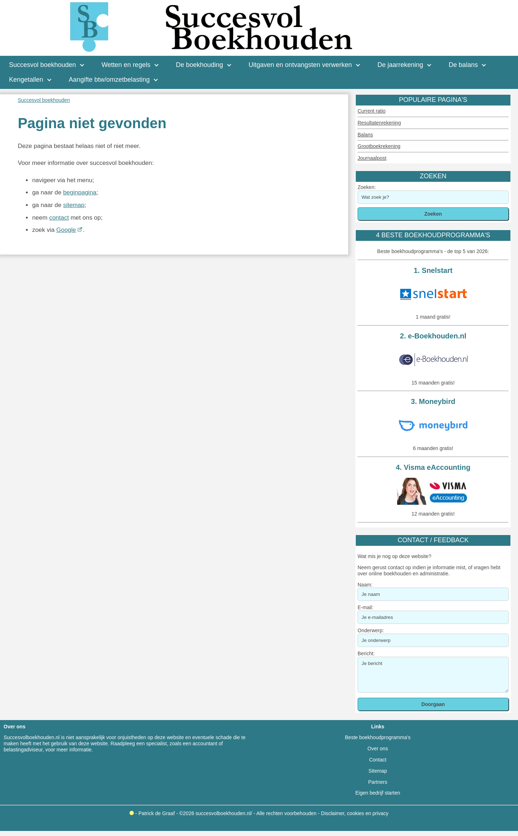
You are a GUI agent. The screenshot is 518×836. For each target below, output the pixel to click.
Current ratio (372, 111)
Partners (377, 782)
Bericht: (366, 653)
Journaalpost (372, 158)
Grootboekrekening (379, 146)
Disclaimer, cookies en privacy (354, 813)
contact (59, 217)
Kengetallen (26, 79)
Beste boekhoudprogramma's (377, 737)
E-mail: (365, 607)
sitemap (74, 205)
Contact (377, 760)
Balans (365, 135)
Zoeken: (367, 187)
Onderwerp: (371, 630)
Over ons (378, 748)
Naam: (365, 585)
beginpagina (79, 192)
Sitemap (377, 771)
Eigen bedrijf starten (377, 793)
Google (66, 229)
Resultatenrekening (379, 123)
